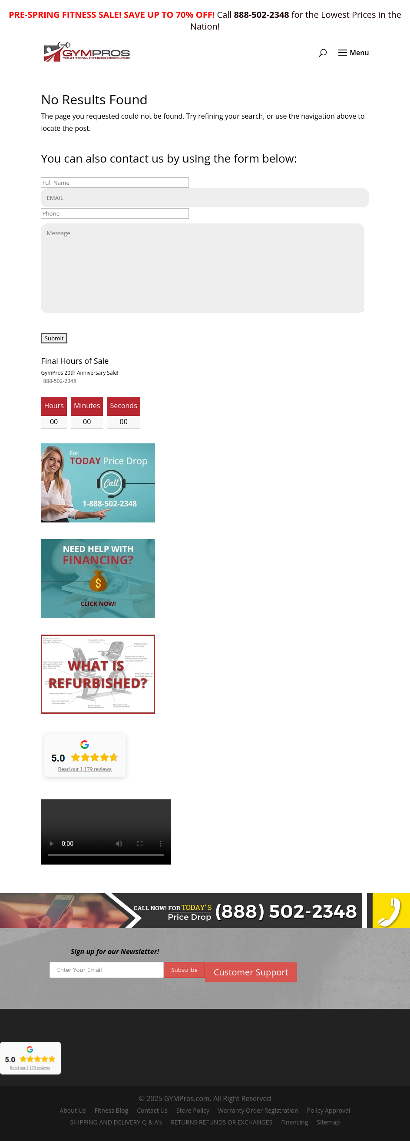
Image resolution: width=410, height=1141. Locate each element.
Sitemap (328, 1122)
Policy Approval (328, 1110)
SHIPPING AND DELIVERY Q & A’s (116, 1122)
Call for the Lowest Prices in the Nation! (205, 20)
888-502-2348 (59, 381)
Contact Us (152, 1110)
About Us (73, 1110)
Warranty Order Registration (258, 1110)
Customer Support (251, 972)
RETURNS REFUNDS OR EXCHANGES (221, 1122)
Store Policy (192, 1110)
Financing (294, 1122)
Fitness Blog (111, 1110)
